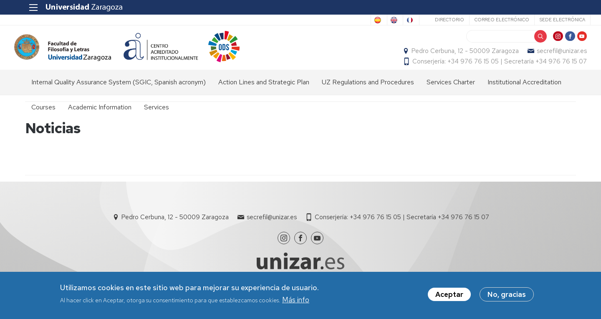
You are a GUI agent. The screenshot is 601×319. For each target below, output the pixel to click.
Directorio (434, 20)
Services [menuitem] (156, 119)
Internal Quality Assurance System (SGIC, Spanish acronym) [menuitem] (118, 94)
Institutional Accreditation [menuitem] (524, 94)
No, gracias (506, 294)
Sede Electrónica (548, 20)
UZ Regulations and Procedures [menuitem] (368, 94)
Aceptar (449, 294)
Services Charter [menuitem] (451, 94)
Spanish (327, 20)
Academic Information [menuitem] (99, 119)
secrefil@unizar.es (551, 57)
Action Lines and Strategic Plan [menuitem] (263, 94)
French (393, 20)
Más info (295, 299)
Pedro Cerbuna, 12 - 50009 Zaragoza (454, 57)
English (360, 20)
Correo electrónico (487, 20)
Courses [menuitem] (43, 119)
